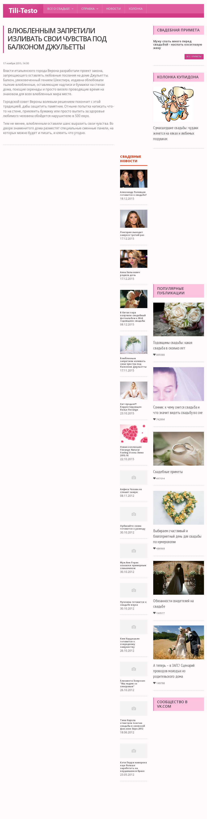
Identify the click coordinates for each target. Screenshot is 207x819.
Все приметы (194, 56)
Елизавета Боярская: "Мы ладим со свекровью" (129, 710)
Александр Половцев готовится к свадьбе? (128, 196)
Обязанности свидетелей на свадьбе (176, 609)
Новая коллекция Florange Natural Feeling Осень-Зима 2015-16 (133, 468)
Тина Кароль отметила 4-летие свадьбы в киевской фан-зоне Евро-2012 (133, 752)
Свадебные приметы (169, 477)
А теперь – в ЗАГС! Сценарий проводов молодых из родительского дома (176, 676)
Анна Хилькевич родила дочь (131, 279)
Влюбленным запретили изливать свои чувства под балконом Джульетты (130, 376)
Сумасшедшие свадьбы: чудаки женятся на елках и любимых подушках (178, 133)
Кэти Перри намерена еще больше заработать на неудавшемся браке (133, 796)
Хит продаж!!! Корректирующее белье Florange (132, 423)
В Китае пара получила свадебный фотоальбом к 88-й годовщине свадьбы (132, 325)
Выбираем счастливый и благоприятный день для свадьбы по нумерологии (173, 541)
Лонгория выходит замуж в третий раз (133, 239)
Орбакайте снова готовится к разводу (131, 545)
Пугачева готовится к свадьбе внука (129, 627)
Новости (113, 9)
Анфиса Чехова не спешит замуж (132, 508)
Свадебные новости (131, 158)
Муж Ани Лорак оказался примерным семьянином (130, 586)
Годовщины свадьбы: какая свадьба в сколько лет (174, 345)
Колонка (136, 9)
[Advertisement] (58, 179)
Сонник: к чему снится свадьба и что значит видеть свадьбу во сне (177, 412)
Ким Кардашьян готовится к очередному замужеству (131, 668)
